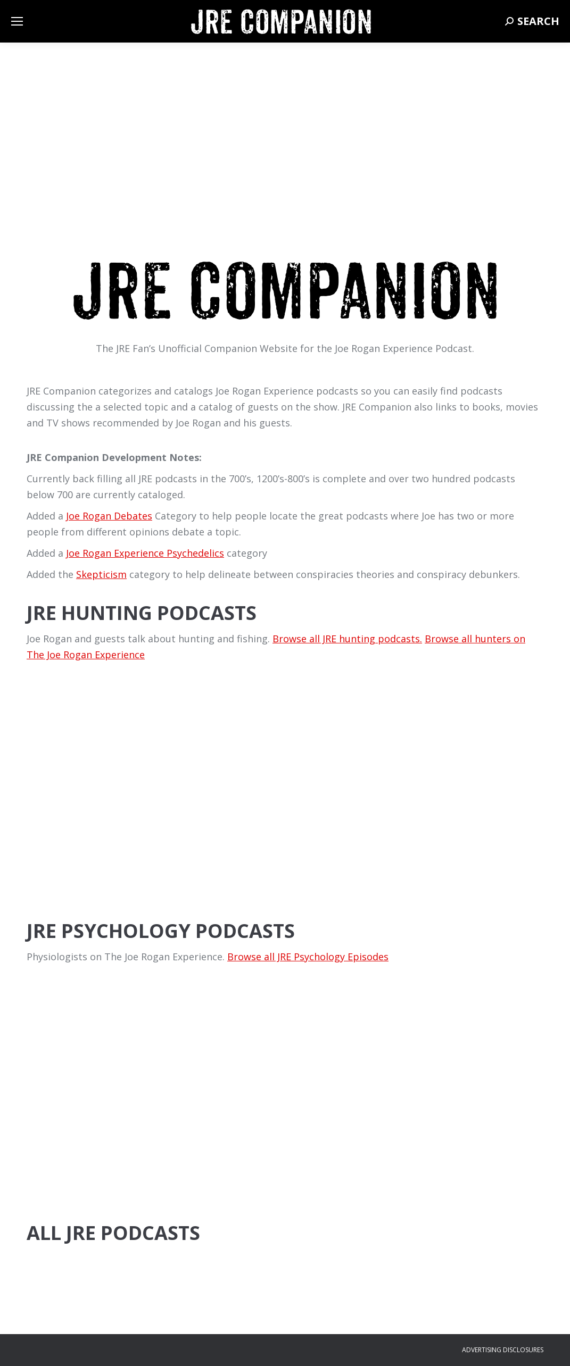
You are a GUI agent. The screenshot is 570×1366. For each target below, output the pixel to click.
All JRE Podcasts (113, 1233)
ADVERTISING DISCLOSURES (502, 1349)
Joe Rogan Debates (109, 515)
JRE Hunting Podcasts (142, 613)
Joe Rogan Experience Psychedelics (145, 553)
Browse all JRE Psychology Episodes (308, 956)
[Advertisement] (285, 823)
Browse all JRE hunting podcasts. (347, 638)
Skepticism (101, 574)
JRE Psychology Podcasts (161, 931)
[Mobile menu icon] (17, 21)
